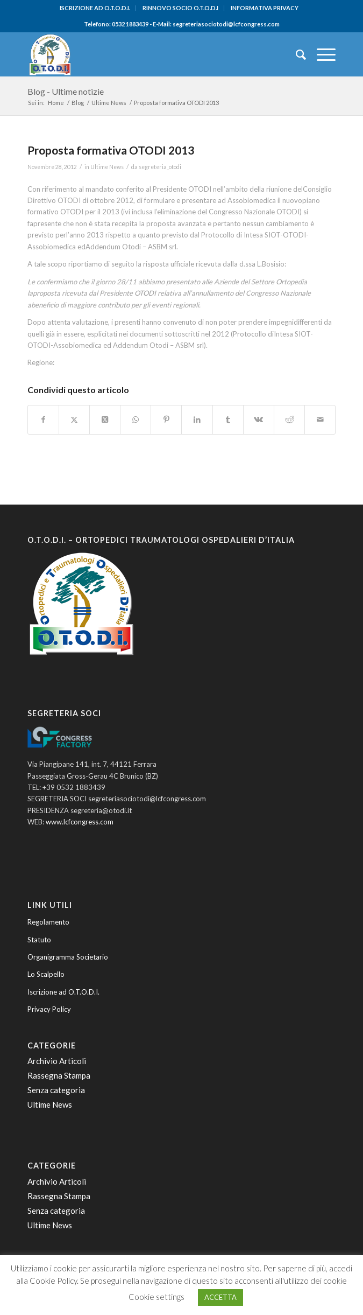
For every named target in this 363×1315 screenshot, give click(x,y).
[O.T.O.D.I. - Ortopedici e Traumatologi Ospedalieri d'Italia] (150, 54)
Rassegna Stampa (58, 1075)
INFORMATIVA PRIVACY (264, 7)
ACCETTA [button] (220, 1297)
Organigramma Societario (67, 957)
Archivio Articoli (56, 1061)
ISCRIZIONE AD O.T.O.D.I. (95, 7)
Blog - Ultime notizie (65, 91)
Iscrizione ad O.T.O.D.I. (63, 992)
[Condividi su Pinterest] (166, 419)
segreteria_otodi (160, 167)
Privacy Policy (49, 1009)
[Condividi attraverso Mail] (320, 419)
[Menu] (321, 54)
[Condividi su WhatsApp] (135, 419)
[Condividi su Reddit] (289, 419)
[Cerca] (295, 54)
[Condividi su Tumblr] (228, 419)
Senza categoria (56, 1090)
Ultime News (107, 167)
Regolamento (48, 922)
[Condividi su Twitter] (74, 419)
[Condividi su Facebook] (43, 419)
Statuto (39, 939)
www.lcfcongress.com (79, 821)
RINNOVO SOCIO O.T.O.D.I (180, 7)
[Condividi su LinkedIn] (197, 419)
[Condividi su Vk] (259, 419)
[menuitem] (95, 8)
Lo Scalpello (46, 974)
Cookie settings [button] (156, 1297)
